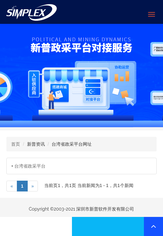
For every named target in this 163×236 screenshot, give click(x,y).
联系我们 (36, 226)
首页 (15, 144)
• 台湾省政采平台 (28, 166)
